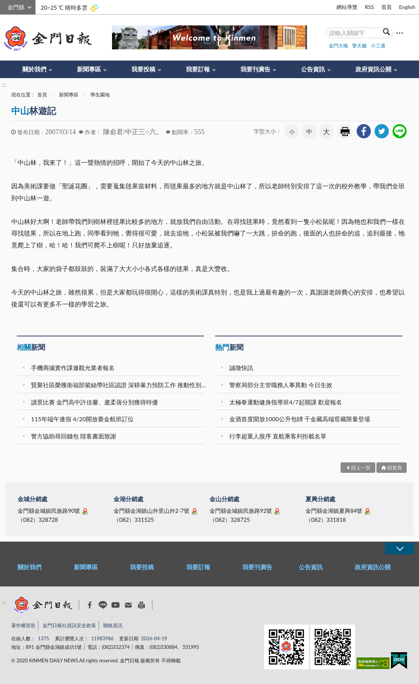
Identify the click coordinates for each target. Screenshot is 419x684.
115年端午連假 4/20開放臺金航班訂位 (82, 418)
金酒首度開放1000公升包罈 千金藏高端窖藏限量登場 (299, 418)
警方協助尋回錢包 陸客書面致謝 (73, 436)
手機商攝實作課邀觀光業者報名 (73, 367)
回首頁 (394, 468)
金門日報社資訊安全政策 (69, 625)
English (407, 7)
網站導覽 (346, 7)
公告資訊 (313, 69)
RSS (369, 7)
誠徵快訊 (241, 367)
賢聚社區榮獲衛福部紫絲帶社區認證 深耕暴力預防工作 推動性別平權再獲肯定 (118, 384)
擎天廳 (359, 46)
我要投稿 (143, 69)
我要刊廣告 (255, 69)
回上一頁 (360, 468)
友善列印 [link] (345, 131)
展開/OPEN (399, 548)
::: (4, 6)
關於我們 (34, 69)
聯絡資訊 (112, 625)
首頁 (386, 7)
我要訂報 (198, 69)
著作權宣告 (23, 625)
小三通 (378, 46)
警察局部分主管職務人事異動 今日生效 (280, 384)
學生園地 (100, 95)
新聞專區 (89, 69)
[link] (364, 131)
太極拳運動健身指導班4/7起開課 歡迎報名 (285, 402)
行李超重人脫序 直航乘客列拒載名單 (277, 436)
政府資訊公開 (373, 69)
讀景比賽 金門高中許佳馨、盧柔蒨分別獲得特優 (94, 402)
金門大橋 (338, 46)
